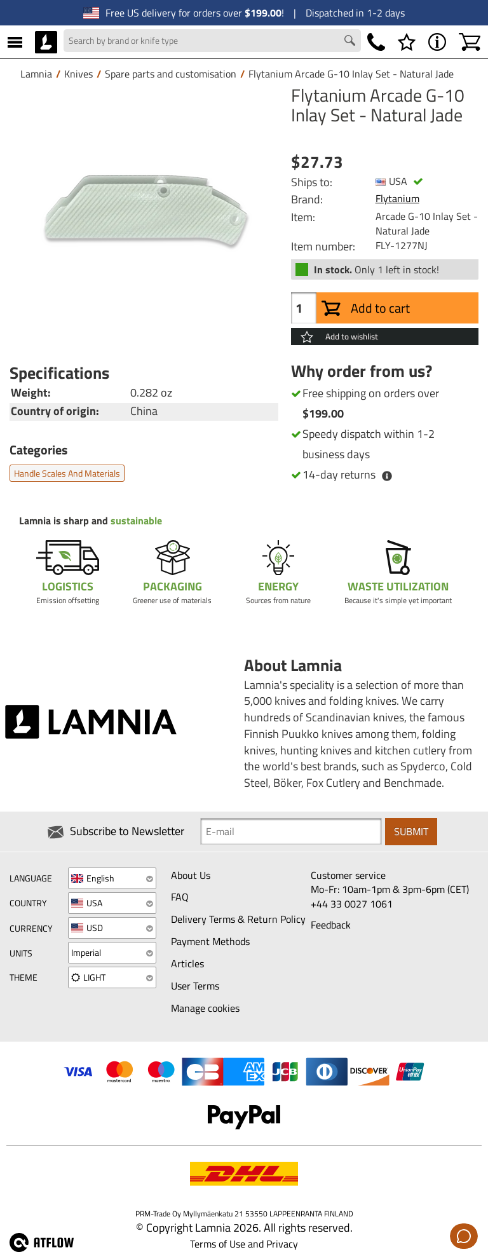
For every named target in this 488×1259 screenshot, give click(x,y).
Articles (187, 963)
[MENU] (14, 42)
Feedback (331, 924)
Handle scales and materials (67, 473)
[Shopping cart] (470, 42)
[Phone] (376, 42)
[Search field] (212, 40)
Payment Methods (210, 941)
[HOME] (46, 42)
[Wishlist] (407, 42)
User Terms (195, 985)
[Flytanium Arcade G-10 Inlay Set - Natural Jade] (144, 220)
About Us (190, 875)
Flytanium (397, 198)
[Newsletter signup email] (291, 831)
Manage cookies (205, 1008)
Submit (411, 831)
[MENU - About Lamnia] (437, 42)
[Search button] (351, 42)
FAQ (180, 896)
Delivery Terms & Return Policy (238, 919)
